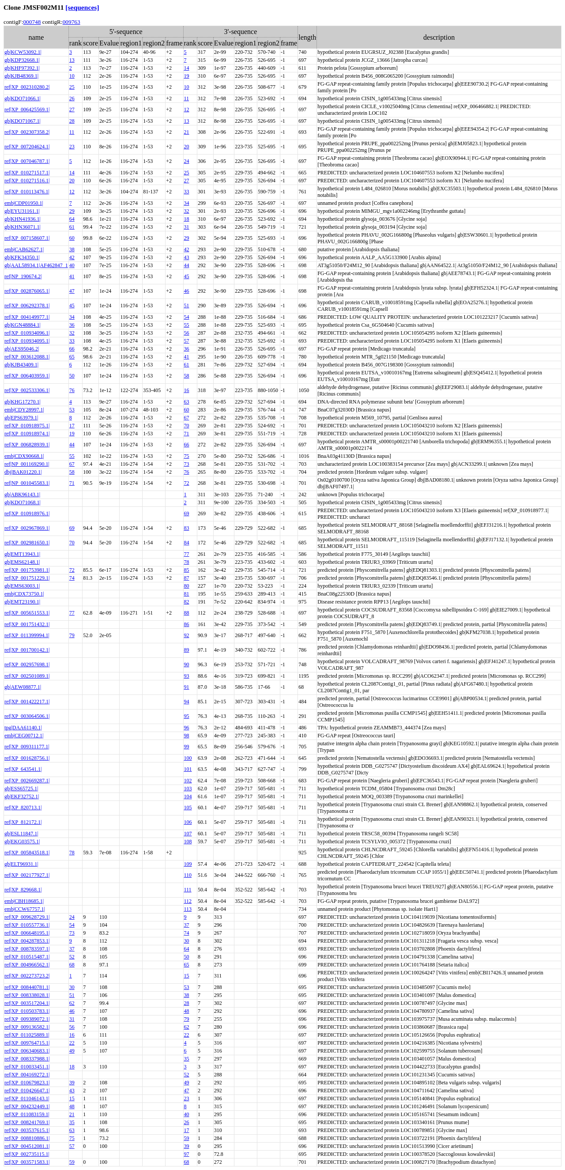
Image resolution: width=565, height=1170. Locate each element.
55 (186, 325)
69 (186, 513)
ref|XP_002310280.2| (26, 87)
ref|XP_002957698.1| (26, 664)
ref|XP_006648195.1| (26, 933)
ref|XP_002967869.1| (26, 528)
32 (186, 211)
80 (186, 586)
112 (188, 901)
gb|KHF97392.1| (22, 68)
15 (186, 976)
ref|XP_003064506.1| (26, 716)
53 (72, 410)
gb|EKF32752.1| (21, 796)
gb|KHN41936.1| (22, 219)
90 (186, 664)
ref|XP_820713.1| (22, 807)
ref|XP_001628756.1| (26, 758)
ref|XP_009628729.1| (26, 917)
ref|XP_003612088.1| (26, 357)
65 (72, 357)
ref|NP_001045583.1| (26, 483)
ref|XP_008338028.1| (26, 995)
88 (186, 613)
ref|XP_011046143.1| (26, 1098)
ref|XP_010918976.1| (26, 513)
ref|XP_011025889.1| (26, 1035)
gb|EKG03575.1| (22, 841)
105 (188, 807)
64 (72, 219)
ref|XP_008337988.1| (26, 1059)
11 (186, 98)
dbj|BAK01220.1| (22, 472)
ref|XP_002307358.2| (26, 132)
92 (186, 635)
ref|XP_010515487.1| (26, 957)
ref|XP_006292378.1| (26, 305)
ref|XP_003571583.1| (26, 1162)
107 (188, 833)
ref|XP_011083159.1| (26, 1114)
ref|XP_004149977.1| (26, 317)
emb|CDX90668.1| (24, 456)
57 (186, 341)
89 (186, 650)
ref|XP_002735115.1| (26, 1154)
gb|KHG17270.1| (22, 402)
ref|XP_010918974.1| (26, 433)
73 (186, 464)
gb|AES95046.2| (21, 349)
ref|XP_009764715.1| (26, 1043)
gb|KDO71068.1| (22, 502)
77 (186, 554)
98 (186, 735)
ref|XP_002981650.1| (26, 543)
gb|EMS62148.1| (22, 562)
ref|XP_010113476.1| (26, 192)
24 (186, 161)
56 (186, 333)
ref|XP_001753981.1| (26, 570)
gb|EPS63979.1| (21, 418)
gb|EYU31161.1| (22, 211)
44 (186, 265)
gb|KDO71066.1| (22, 98)
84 (186, 543)
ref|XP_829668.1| (22, 890)
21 (186, 132)
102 (188, 780)
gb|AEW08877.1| (22, 687)
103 (188, 788)
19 (186, 76)
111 (188, 890)
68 (72, 965)
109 (188, 864)
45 (186, 276)
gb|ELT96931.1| (21, 864)
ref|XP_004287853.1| (26, 941)
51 (186, 305)
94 (186, 701)
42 (186, 249)
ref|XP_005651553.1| (26, 613)
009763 (71, 22)
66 (72, 349)
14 (186, 68)
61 (72, 227)
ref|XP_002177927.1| (26, 875)
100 (188, 758)
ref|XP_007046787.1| (26, 161)
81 (186, 594)
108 (188, 841)
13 (72, 60)
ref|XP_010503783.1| (26, 1011)
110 (188, 875)
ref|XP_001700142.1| (26, 650)
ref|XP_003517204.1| (26, 1003)
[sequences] (82, 7)
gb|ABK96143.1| (22, 494)
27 (72, 109)
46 (186, 291)
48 (186, 1011)
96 (186, 728)
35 (186, 1059)
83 (186, 528)
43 (186, 257)
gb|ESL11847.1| (21, 833)
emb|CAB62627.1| (24, 249)
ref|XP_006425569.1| (26, 109)
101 (188, 769)
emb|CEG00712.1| (23, 735)
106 (188, 822)
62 (72, 1003)
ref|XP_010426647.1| (26, 1090)
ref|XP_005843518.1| (26, 852)
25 (72, 87)
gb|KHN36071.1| (22, 227)
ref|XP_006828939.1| (26, 445)
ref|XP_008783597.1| (26, 949)
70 (186, 426)
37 (186, 925)
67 (186, 418)
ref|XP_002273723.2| (26, 976)
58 (186, 376)
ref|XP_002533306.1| (26, 390)
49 (72, 1051)
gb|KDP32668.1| (22, 60)
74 (72, 578)
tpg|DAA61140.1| (23, 728)
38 (72, 249)
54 (186, 317)
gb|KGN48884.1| (22, 325)
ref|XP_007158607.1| (26, 238)
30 (186, 941)
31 (186, 227)
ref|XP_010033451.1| (26, 1067)
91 (186, 687)
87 (186, 578)
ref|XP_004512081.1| (26, 1146)
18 (186, 219)
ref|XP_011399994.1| (26, 635)
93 (186, 676)
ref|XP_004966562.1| (26, 965)
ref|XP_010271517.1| (26, 173)
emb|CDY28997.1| (24, 410)
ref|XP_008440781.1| (26, 987)
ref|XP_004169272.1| (26, 1075)
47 (72, 291)
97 (186, 1154)
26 (72, 98)
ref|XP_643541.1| (22, 769)
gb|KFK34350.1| (22, 257)
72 (186, 483)
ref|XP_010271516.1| (26, 180)
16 (186, 390)
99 (186, 747)
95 (186, 716)
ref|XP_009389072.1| (26, 1019)
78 (186, 562)
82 (186, 602)
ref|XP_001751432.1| (26, 624)
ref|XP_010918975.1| (26, 426)
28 (72, 121)
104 (188, 796)
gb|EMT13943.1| (22, 554)
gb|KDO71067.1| (22, 121)
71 (186, 433)
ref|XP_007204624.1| (26, 146)
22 (186, 1035)
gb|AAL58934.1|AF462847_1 (36, 265)
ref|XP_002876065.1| (26, 291)
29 (72, 211)
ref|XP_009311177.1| (26, 747)
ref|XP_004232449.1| (26, 1106)
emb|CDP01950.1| (23, 203)
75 (186, 456)
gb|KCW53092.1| (22, 52)
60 (72, 238)
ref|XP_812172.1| (22, 822)
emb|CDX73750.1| (24, 594)
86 (186, 624)
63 (186, 402)
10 (72, 76)
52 (72, 957)
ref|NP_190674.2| (22, 276)
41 (72, 276)
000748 (32, 22)
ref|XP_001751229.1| (26, 578)
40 (72, 265)
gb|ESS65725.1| (21, 788)
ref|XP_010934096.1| (26, 333)
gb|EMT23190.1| (22, 602)
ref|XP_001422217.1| (26, 701)
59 (186, 1138)
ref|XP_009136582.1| (26, 1027)
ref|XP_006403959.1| (26, 376)
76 (72, 390)
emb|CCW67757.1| (24, 909)
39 (72, 1082)
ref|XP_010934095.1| (26, 341)
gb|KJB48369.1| (21, 76)
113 (188, 909)
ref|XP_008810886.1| (26, 1138)
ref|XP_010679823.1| (26, 1082)
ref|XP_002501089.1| (26, 676)
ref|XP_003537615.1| (26, 1130)
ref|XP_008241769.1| (26, 1122)
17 (72, 426)
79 (72, 635)
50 (72, 376)
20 (186, 146)
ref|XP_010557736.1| (26, 925)
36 (72, 325)
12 (186, 109)
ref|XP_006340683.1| (26, 1051)
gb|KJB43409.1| (21, 365)
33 (186, 192)
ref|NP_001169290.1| (26, 464)
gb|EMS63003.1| (22, 586)
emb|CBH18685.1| (24, 901)
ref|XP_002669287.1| (26, 780)
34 (186, 203)
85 (186, 570)
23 (72, 146)
